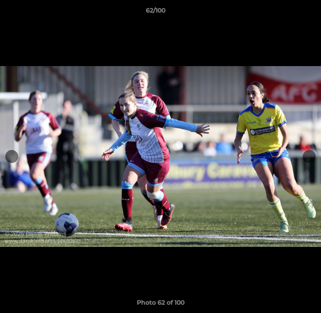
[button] (290, 13)
